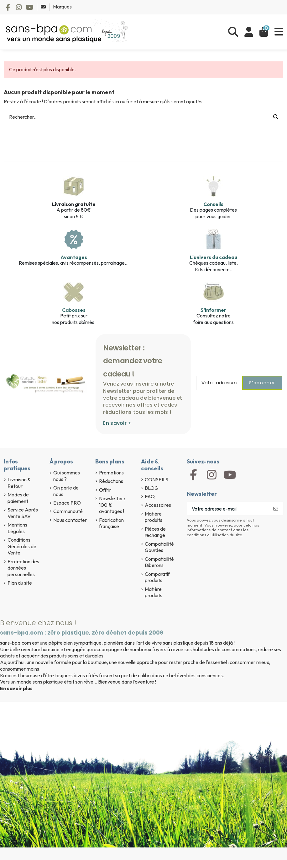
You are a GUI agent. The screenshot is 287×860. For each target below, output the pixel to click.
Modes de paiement (18, 497)
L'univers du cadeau (213, 257)
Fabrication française (111, 523)
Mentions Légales (17, 528)
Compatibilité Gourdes (159, 547)
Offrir (105, 490)
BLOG (151, 488)
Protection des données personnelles (23, 568)
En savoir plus (16, 688)
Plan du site (20, 583)
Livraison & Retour (19, 482)
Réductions (111, 481)
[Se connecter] (248, 32)
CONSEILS (156, 479)
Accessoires (158, 505)
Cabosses (74, 310)
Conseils (213, 204)
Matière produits (153, 517)
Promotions (111, 472)
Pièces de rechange (155, 532)
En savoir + (117, 423)
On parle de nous (66, 490)
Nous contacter (70, 520)
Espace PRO (67, 503)
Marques (62, 6)
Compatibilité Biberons (159, 562)
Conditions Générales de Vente (22, 546)
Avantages (73, 257)
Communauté (68, 511)
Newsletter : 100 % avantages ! (112, 505)
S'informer (213, 310)
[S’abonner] (275, 508)
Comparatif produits (157, 577)
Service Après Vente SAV (23, 512)
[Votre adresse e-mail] (228, 508)
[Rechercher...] (275, 117)
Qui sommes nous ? (66, 475)
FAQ (150, 496)
